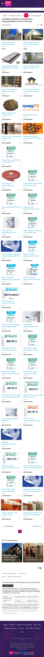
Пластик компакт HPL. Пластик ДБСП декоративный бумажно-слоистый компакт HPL (11, 514)
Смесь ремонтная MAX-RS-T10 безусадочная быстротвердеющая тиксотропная (33, 231)
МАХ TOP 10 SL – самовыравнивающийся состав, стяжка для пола (32, 420)
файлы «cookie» (28, 642)
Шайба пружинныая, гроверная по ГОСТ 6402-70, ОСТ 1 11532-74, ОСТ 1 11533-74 (32, 137)
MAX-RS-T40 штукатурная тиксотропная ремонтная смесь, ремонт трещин (11, 396)
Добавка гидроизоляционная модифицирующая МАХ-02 (11, 443)
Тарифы (5, 624)
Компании (12, 624)
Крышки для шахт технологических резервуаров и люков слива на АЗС (9, 43)
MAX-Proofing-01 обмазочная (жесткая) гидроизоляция (31, 255)
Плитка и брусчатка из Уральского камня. (10, 90)
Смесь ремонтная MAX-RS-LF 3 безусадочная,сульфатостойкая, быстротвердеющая (11, 208)
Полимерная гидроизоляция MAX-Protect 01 (30, 325)
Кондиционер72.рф (30, 115)
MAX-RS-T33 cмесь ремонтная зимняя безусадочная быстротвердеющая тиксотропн (30, 372)
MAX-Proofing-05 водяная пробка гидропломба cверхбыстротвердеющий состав (11, 325)
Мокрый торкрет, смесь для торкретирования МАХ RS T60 (33, 490)
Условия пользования (10, 628)
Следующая (36, 526)
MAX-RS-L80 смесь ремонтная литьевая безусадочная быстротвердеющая (30, 349)
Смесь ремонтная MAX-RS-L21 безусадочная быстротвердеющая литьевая (33, 184)
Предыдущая (8, 526)
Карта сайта (37, 624)
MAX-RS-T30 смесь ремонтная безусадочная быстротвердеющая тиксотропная (11, 372)
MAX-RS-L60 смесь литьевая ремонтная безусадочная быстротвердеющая (9, 349)
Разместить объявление (24, 624)
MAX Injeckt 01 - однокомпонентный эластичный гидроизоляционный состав (9, 231)
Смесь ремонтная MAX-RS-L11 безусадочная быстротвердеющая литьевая (11, 161)
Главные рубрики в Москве (9, 573)
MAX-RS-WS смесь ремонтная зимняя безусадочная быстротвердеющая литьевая (9, 490)
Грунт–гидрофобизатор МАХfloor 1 (10, 419)
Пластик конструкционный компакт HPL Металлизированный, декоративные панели (11, 137)
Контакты (37, 628)
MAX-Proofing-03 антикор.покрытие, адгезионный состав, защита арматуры (9, 302)
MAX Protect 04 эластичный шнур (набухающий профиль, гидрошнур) (10, 184)
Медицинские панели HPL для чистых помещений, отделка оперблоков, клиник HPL (32, 514)
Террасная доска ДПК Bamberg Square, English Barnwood (10, 67)
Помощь (21, 628)
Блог (22, 632)
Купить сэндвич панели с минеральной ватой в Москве (32, 67)
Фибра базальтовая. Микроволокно (9, 114)
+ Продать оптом (8, 585)
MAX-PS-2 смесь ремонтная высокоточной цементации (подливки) (11, 467)
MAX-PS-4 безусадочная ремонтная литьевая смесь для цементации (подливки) (33, 467)
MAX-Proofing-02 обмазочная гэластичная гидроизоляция (32, 278)
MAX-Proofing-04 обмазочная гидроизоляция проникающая (11, 278)
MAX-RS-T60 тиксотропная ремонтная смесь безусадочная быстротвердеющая (33, 396)
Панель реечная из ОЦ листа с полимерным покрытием (31, 43)
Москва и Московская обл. (14, 576)
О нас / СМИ (29, 628)
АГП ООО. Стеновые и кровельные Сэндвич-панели (31, 90)
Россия (4, 576)
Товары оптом (22, 573)
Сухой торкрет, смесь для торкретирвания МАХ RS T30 (11, 255)
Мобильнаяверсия (17, 653)
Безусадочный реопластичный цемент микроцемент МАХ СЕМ (31, 208)
